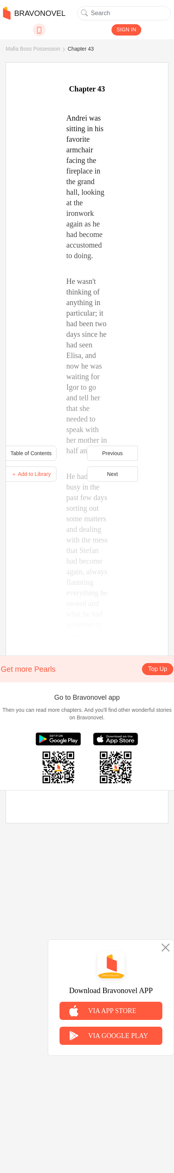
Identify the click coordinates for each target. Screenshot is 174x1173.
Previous (112, 453)
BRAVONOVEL (34, 13)
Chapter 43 (81, 49)
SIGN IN (126, 29)
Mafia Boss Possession (33, 49)
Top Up (157, 669)
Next (112, 474)
